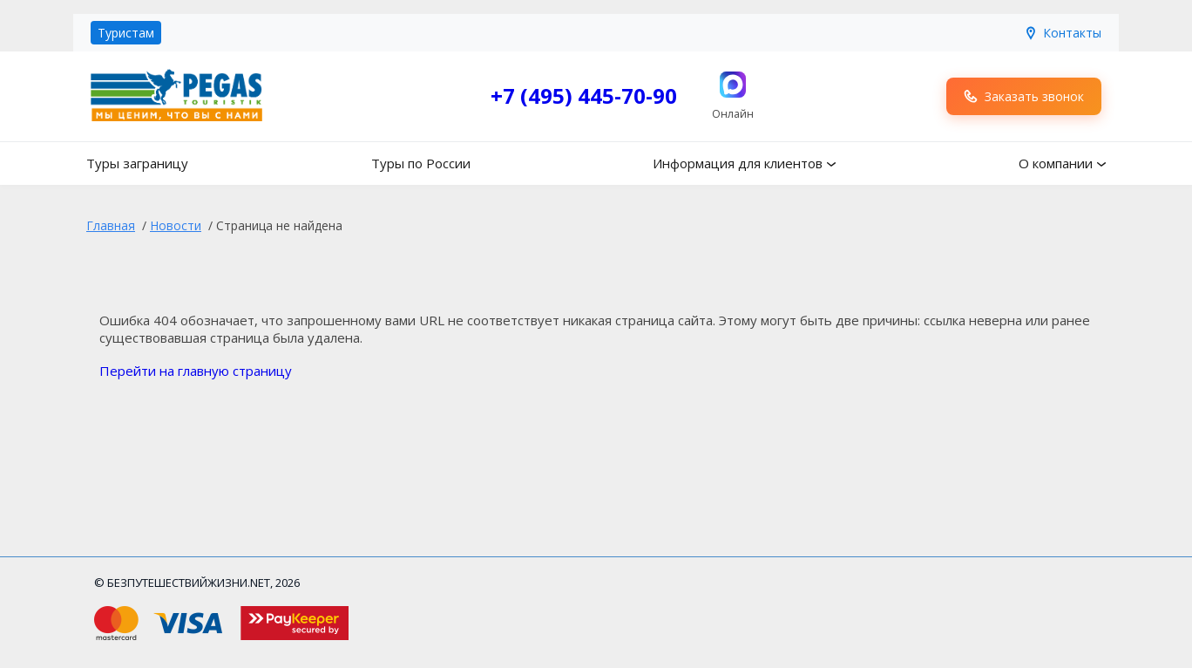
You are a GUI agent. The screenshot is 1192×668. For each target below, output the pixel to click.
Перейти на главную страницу (195, 370)
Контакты (1062, 32)
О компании (1056, 163)
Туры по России (421, 163)
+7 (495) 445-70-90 (584, 95)
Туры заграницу (137, 163)
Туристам (126, 32)
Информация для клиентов (738, 163)
